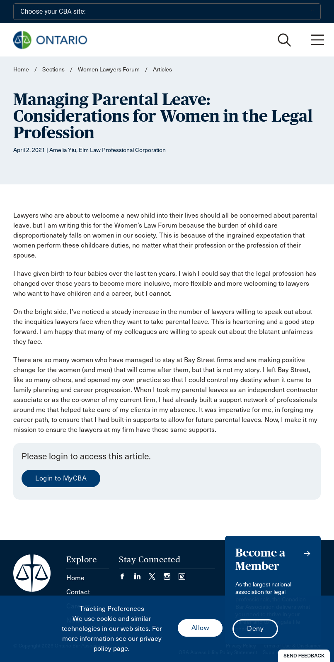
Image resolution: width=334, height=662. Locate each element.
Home (21, 69)
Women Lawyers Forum (109, 69)
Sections (54, 69)
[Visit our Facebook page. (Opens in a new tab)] (126, 574)
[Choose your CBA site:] (167, 11)
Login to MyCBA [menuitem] (61, 478)
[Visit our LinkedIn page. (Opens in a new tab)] (141, 574)
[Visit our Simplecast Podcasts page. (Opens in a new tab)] (182, 574)
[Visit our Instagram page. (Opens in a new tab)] (171, 574)
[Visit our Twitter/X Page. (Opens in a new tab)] (156, 574)
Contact (78, 592)
